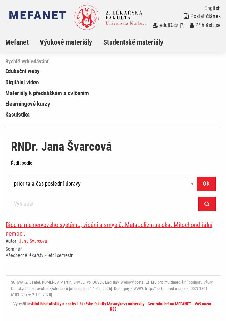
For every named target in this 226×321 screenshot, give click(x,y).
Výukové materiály (66, 42)
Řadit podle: (22, 163)
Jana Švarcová (33, 241)
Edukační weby (22, 71)
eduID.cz (165, 25)
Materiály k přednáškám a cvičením (47, 92)
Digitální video (22, 82)
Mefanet (17, 42)
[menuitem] (22, 42)
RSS (113, 309)
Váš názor (203, 304)
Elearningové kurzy (27, 103)
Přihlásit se (205, 25)
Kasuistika (17, 114)
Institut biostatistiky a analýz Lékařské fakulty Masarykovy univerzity (85, 304)
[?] (182, 25)
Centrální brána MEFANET (169, 304)
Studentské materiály (133, 42)
